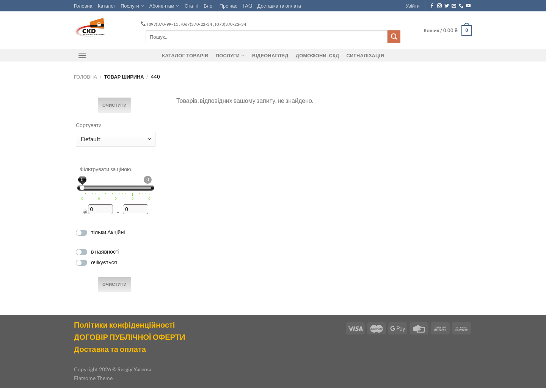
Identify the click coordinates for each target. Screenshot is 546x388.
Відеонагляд (270, 55)
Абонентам (164, 5)
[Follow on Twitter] (446, 6)
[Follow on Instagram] (439, 6)
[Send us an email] (454, 6)
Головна (83, 6)
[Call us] (461, 6)
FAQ (247, 6)
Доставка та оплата (279, 6)
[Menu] (82, 55)
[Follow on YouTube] (468, 6)
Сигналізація (365, 55)
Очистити (114, 105)
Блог (209, 6)
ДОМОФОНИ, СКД (317, 55)
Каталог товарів (185, 55)
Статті (191, 6)
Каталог (107, 6)
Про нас (228, 6)
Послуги (132, 5)
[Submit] (394, 36)
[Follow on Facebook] (432, 6)
